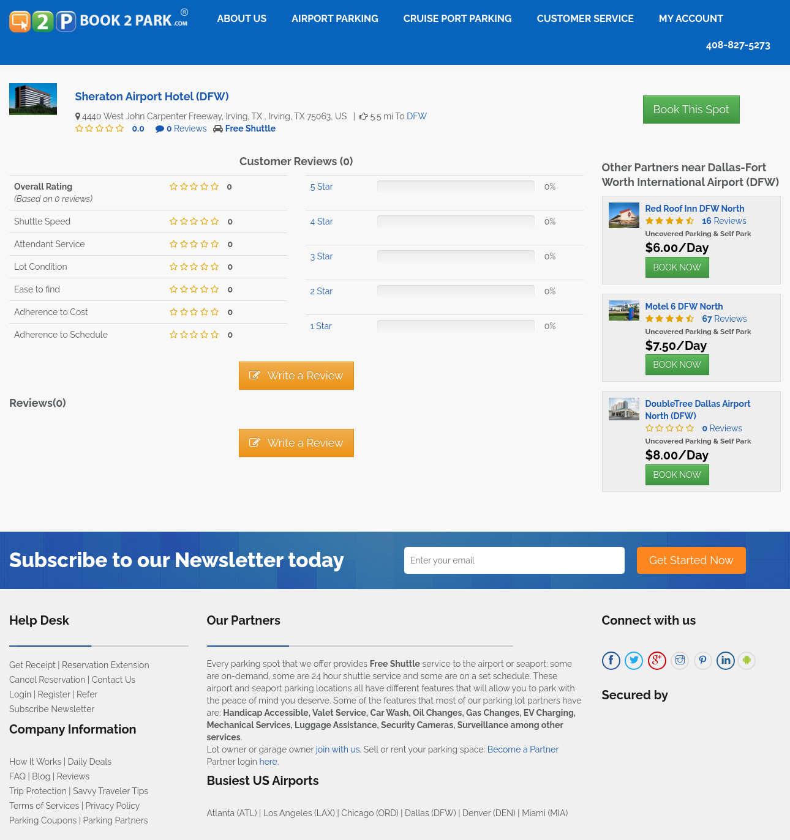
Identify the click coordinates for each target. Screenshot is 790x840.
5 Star (321, 186)
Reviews (187, 128)
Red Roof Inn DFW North (695, 209)
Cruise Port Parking (458, 18)
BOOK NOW (677, 267)
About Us (242, 18)
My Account (691, 18)
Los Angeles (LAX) (299, 813)
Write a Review (296, 375)
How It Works (35, 762)
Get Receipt (32, 665)
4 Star (321, 221)
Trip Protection (38, 791)
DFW (417, 116)
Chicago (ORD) (369, 813)
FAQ (17, 776)
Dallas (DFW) (430, 813)
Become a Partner (523, 749)
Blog (41, 776)
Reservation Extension (105, 665)
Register (54, 694)
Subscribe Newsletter (51, 709)
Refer (87, 694)
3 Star (321, 256)
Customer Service (585, 18)
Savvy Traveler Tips (110, 791)
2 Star (321, 291)
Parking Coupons (43, 820)
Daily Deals (89, 762)
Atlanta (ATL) (232, 813)
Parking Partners (115, 820)
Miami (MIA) (545, 813)
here (268, 762)
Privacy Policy (113, 806)
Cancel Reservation (47, 680)
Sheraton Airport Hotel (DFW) (152, 96)
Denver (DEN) (489, 813)
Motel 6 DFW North (684, 306)
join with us (338, 749)
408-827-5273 (738, 45)
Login (20, 694)
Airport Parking (335, 18)
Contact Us (113, 680)
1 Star (321, 326)
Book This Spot (691, 109)
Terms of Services (44, 806)
